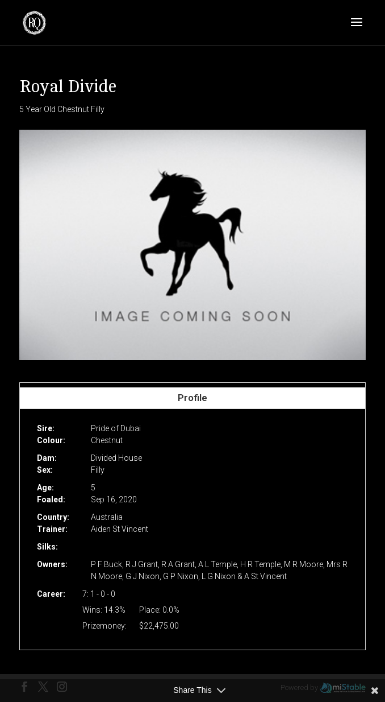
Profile (192, 397)
